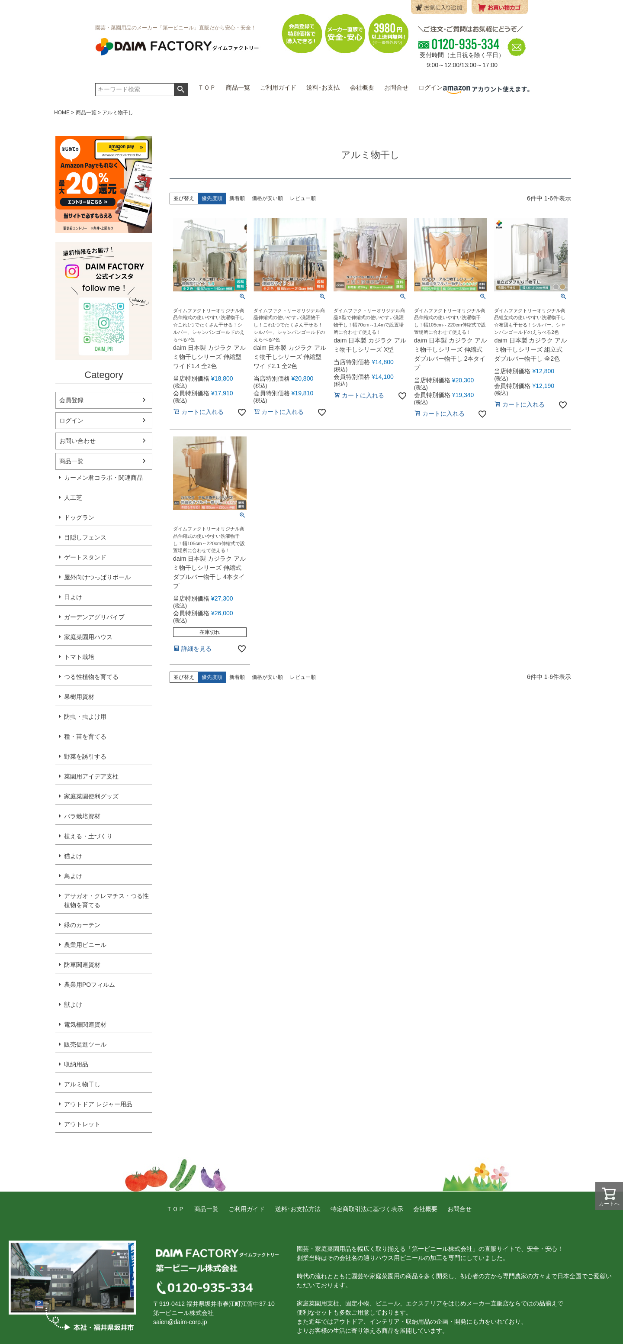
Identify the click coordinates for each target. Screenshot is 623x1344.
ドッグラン (79, 517)
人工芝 (73, 497)
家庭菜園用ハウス (88, 636)
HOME (62, 113)
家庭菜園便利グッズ (91, 796)
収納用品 (76, 1064)
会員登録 (71, 400)
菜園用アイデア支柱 (91, 776)
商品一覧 (86, 113)
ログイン (71, 420)
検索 (180, 90)
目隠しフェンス (85, 537)
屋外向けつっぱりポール (97, 577)
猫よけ (73, 856)
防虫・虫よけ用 (85, 716)
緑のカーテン (82, 924)
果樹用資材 (79, 696)
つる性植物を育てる (91, 676)
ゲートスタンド (85, 557)
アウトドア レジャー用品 (98, 1104)
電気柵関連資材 (85, 1024)
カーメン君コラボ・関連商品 (103, 477)
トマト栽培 (79, 656)
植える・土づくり (88, 836)
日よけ (73, 597)
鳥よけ (73, 875)
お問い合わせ (77, 440)
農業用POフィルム (89, 984)
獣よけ (73, 1004)
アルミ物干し (82, 1084)
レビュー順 (303, 198)
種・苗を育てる (85, 736)
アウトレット (82, 1124)
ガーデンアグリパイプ (94, 617)
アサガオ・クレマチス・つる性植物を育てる (106, 900)
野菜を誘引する (85, 756)
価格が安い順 (267, 198)
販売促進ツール (85, 1044)
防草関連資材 (82, 964)
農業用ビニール (85, 944)
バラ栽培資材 (82, 816)
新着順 (237, 198)
